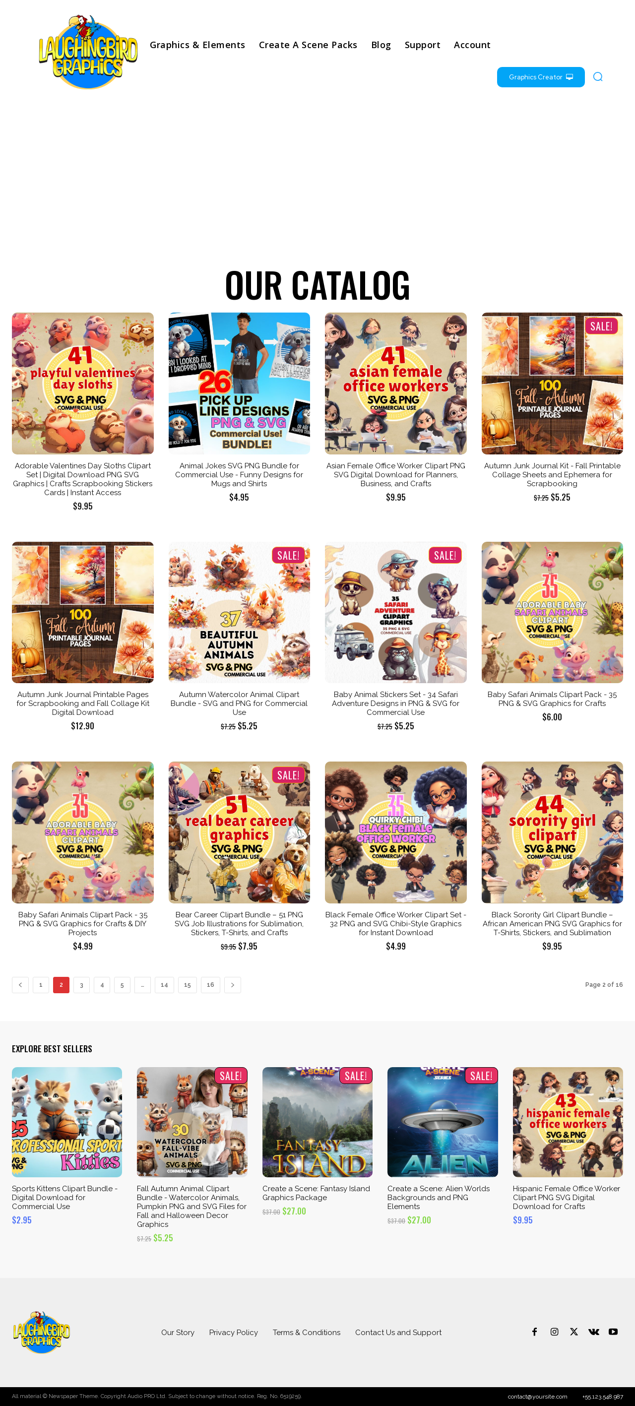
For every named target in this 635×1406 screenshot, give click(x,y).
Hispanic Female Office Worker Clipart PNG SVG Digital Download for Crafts (566, 1197)
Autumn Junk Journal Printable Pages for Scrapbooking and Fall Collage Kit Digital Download (82, 703)
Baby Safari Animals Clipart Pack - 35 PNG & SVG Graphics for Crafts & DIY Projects (82, 923)
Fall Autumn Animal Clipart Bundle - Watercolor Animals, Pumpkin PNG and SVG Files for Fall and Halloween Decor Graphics (192, 1206)
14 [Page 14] (164, 984)
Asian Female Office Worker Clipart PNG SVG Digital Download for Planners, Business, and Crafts (395, 474)
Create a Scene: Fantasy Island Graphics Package (316, 1193)
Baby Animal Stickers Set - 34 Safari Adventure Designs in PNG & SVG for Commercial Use (395, 703)
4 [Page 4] (102, 984)
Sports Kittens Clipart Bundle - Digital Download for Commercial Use (65, 1197)
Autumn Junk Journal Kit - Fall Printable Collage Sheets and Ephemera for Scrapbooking (552, 474)
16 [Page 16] (210, 984)
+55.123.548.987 (602, 1396)
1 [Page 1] (41, 984)
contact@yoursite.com (538, 1396)
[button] (597, 76)
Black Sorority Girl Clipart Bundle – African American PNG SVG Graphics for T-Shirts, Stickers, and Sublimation (552, 923)
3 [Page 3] (81, 984)
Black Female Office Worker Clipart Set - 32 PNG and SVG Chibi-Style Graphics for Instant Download (395, 923)
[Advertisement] (317, 181)
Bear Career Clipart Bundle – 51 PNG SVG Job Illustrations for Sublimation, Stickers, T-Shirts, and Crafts (239, 923)
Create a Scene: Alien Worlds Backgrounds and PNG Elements (438, 1197)
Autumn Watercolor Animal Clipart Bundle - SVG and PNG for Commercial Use (239, 703)
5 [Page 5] (122, 984)
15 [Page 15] (187, 984)
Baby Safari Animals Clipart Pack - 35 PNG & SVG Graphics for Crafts (552, 699)
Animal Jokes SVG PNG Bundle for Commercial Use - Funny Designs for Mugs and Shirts (239, 474)
